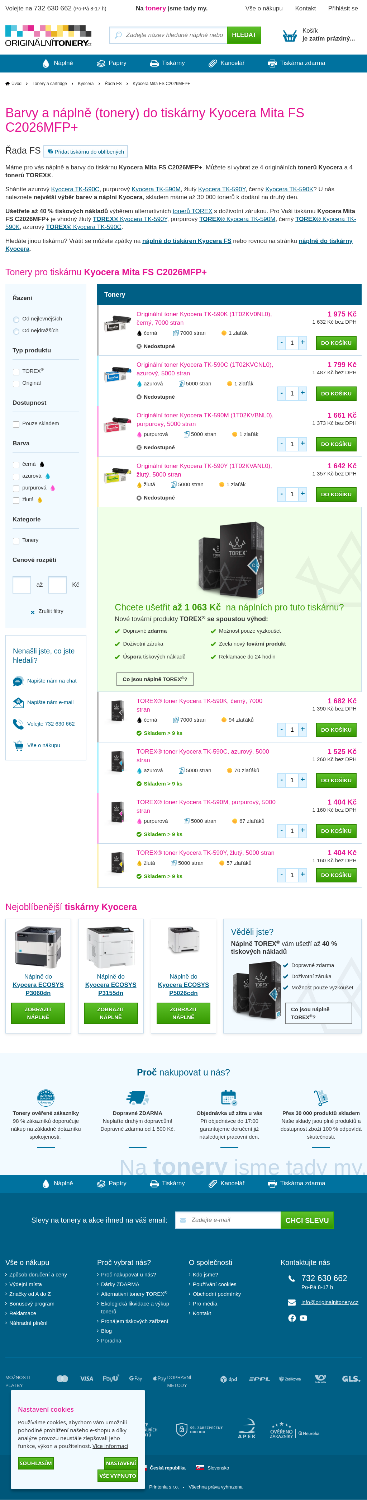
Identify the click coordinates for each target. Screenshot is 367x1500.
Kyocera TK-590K (289, 189)
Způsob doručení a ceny (38, 1275)
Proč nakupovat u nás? (128, 1275)
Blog (106, 1331)
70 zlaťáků (246, 771)
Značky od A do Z (30, 1294)
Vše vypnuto (117, 1475)
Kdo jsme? (205, 1275)
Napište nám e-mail (43, 702)
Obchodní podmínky (217, 1294)
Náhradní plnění (28, 1323)
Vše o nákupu (264, 8)
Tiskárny (167, 63)
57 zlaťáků (239, 863)
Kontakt (305, 8)
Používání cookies (215, 1284)
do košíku (336, 343)
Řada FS (113, 83)
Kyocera (86, 83)
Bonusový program (31, 1304)
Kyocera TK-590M (156, 189)
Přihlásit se (343, 8)
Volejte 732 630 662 (44, 724)
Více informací (110, 1445)
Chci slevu (307, 1221)
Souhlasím (36, 1463)
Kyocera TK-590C (75, 189)
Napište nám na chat (45, 681)
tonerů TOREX (193, 211)
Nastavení (121, 1463)
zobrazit (38, 1013)
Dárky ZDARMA (120, 1284)
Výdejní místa (25, 1284)
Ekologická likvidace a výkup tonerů (135, 1308)
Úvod (16, 83)
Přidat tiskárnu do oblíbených (85, 151)
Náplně (54, 63)
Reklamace (22, 1314)
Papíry (110, 63)
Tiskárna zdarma (299, 63)
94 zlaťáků (241, 720)
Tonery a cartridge (50, 83)
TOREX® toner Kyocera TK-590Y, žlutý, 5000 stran (206, 852)
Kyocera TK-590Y (222, 189)
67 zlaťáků (251, 821)
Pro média (205, 1304)
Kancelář (228, 63)
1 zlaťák (238, 333)
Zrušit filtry (46, 611)
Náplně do (38, 985)
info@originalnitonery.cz (329, 1302)
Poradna (111, 1341)
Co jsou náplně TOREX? (155, 679)
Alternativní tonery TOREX (135, 1293)
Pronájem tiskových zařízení (134, 1321)
